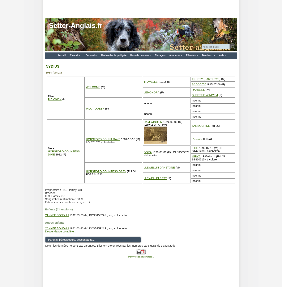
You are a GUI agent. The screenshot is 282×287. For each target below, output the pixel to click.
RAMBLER (198, 89)
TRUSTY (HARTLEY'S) (206, 79)
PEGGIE (197, 138)
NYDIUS (52, 66)
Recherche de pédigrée (113, 55)
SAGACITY (199, 84)
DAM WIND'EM (153, 121)
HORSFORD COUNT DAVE (103, 139)
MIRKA (196, 156)
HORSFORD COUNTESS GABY (106, 171)
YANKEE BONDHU (57, 215)
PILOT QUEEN (95, 108)
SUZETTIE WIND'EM (205, 95)
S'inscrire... (76, 55)
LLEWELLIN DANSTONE (159, 167)
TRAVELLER (152, 81)
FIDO (195, 148)
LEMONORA (151, 92)
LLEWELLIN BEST (155, 178)
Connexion (91, 55)
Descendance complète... (60, 231)
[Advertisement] (141, 8)
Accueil (62, 55)
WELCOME (93, 87)
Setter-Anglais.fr (75, 25)
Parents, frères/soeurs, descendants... (71, 239)
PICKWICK (55, 99)
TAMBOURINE (201, 125)
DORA (148, 152)
